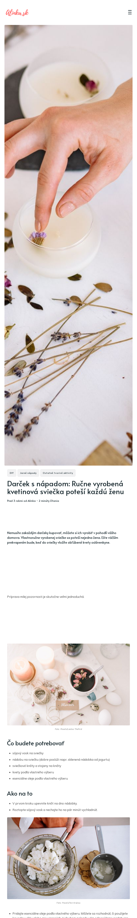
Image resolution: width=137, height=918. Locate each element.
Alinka (32, 500)
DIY (12, 473)
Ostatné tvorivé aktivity (58, 473)
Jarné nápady (28, 473)
